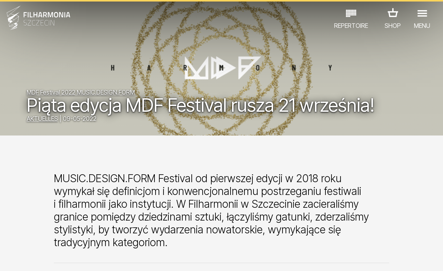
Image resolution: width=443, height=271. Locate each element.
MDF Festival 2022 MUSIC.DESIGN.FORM (81, 92)
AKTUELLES (42, 118)
